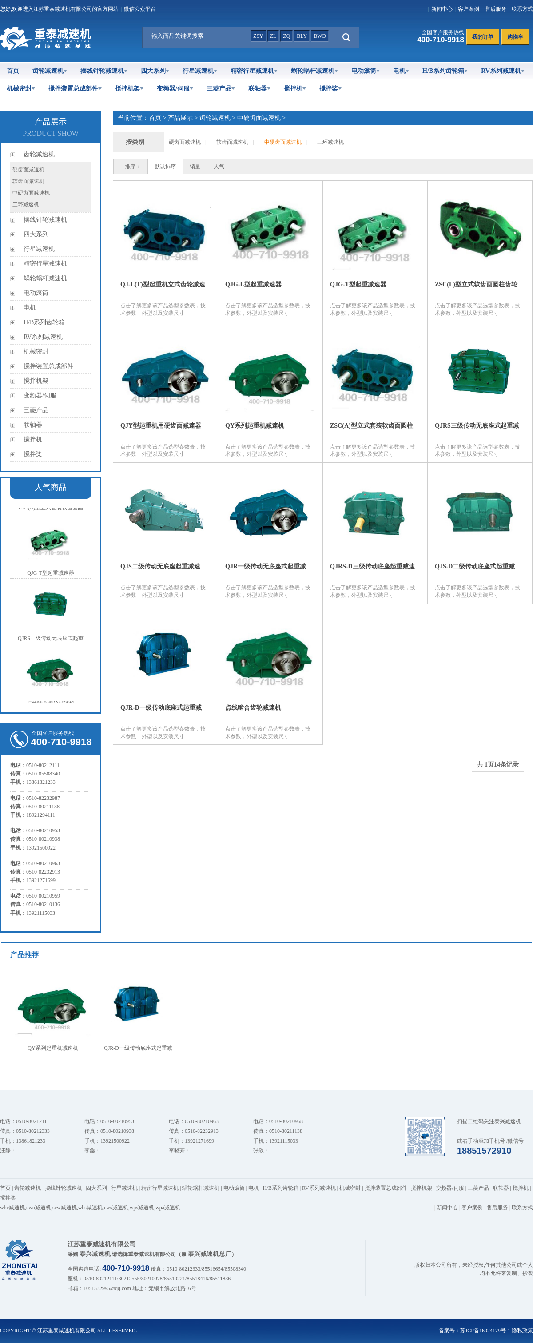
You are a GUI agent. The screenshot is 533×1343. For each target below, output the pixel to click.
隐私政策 (522, 1330)
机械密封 (21, 88)
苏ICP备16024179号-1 (485, 1330)
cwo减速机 (38, 1207)
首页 (13, 71)
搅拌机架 (129, 88)
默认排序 (165, 166)
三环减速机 (25, 204)
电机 (401, 71)
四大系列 (155, 71)
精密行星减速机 (254, 71)
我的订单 (482, 37)
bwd (320, 36)
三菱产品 (221, 88)
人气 (219, 166)
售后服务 (495, 9)
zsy (258, 36)
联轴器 (259, 88)
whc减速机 (12, 1207)
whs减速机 (90, 1207)
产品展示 (180, 118)
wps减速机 (142, 1207)
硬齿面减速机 (28, 170)
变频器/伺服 (175, 88)
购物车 (515, 37)
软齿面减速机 (28, 181)
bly (302, 36)
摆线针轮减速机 (103, 71)
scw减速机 (64, 1207)
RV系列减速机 (503, 71)
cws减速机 (116, 1207)
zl (273, 36)
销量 (195, 166)
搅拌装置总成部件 (75, 88)
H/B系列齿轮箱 (445, 71)
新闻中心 (442, 9)
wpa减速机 (167, 1207)
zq (286, 36)
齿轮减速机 (49, 71)
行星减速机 (200, 71)
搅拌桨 (330, 88)
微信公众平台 (140, 9)
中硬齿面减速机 (31, 193)
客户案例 (468, 9)
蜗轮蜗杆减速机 (314, 71)
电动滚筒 (365, 71)
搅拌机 (295, 88)
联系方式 (522, 9)
